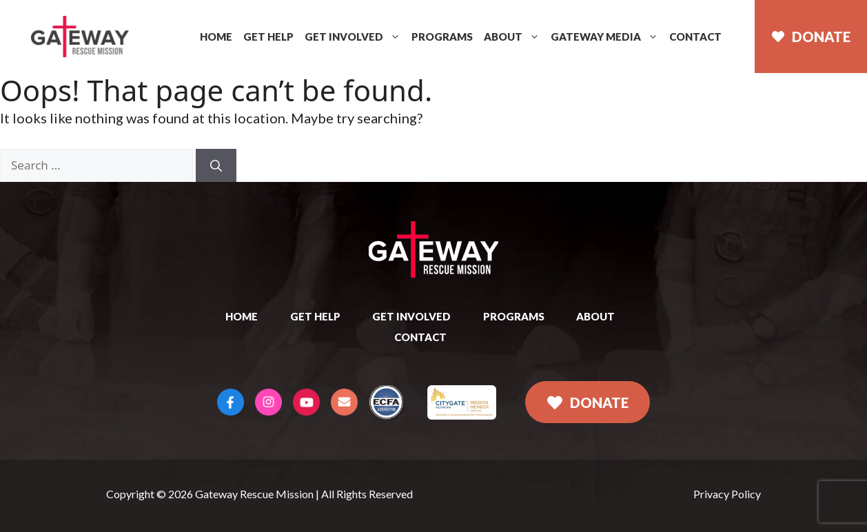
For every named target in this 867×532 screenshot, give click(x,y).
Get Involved (352, 36)
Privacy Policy (727, 493)
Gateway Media (604, 36)
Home (216, 36)
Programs (442, 36)
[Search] (216, 165)
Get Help (268, 36)
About (512, 36)
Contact (695, 36)
